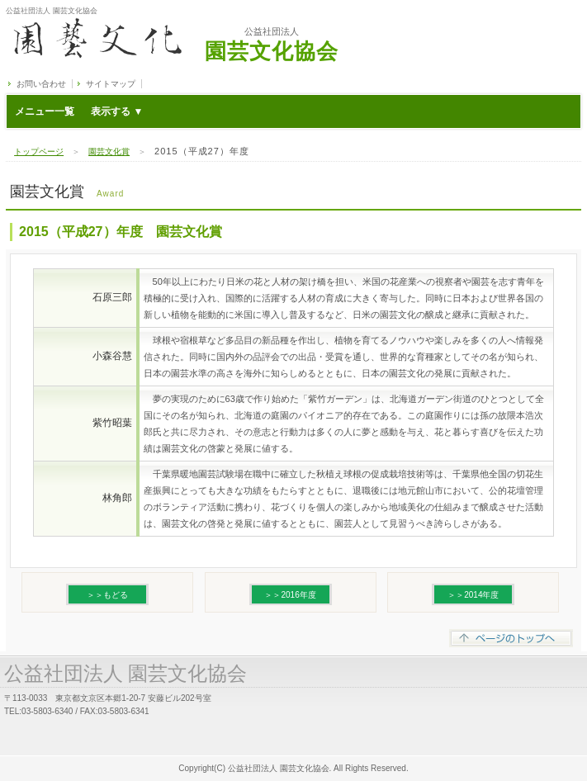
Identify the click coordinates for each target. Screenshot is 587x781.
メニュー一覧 (79, 111)
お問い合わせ (41, 83)
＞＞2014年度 (473, 594)
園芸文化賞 (109, 151)
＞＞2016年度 (289, 594)
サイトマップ (110, 83)
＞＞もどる (107, 594)
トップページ (39, 151)
